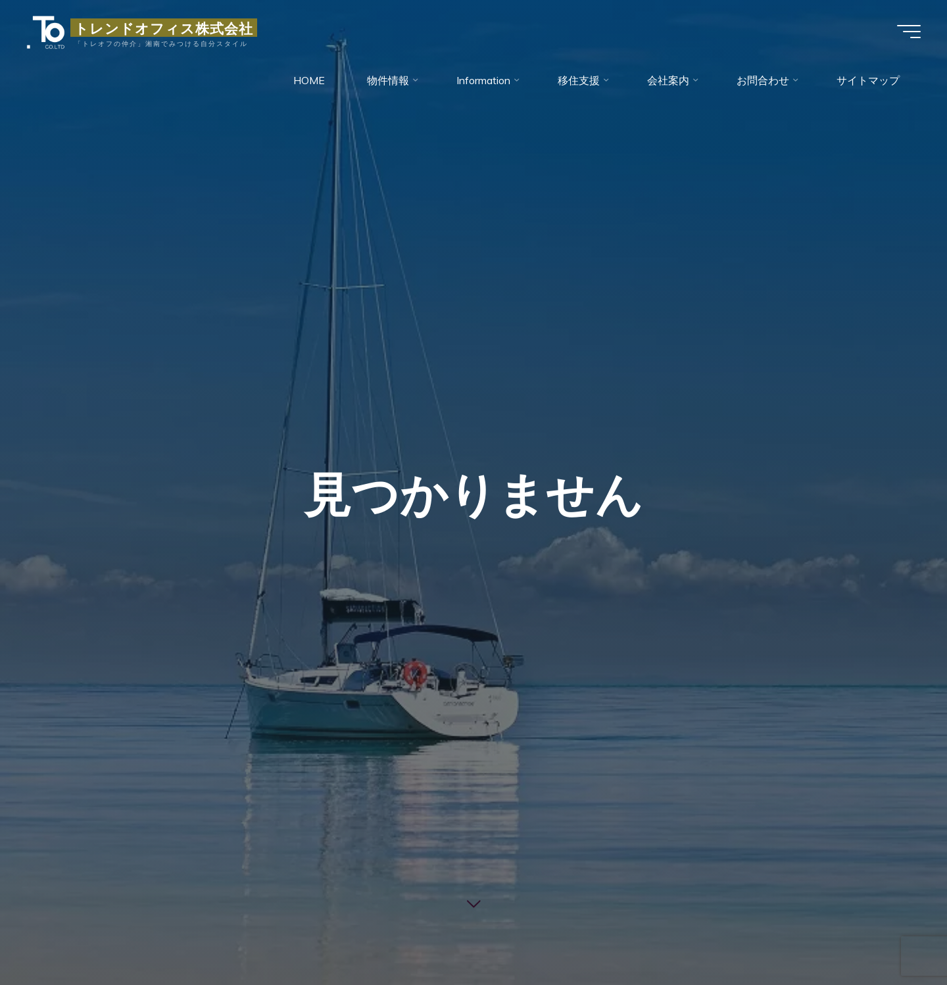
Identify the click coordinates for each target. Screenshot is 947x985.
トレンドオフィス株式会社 (163, 27)
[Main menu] (909, 31)
